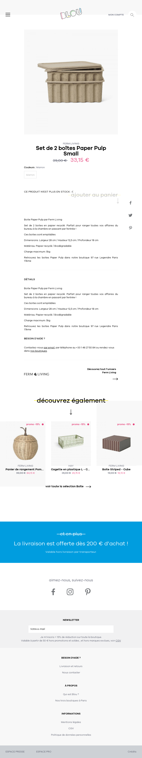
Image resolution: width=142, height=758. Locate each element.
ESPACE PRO (43, 751)
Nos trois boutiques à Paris (71, 700)
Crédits (132, 751)
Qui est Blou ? (71, 694)
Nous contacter (71, 672)
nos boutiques (38, 351)
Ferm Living (71, 143)
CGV (118, 640)
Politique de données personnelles (71, 735)
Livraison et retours (71, 666)
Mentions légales (71, 722)
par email (49, 347)
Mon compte (116, 14)
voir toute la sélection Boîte (66, 486)
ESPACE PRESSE (15, 751)
